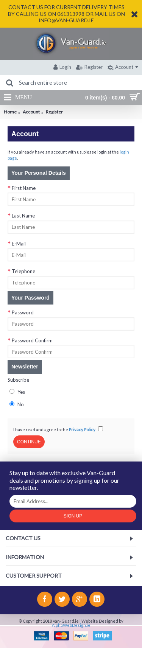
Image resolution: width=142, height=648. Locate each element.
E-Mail (19, 244)
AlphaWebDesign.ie (71, 625)
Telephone (23, 271)
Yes (17, 392)
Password (23, 312)
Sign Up (73, 516)
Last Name (23, 216)
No (16, 404)
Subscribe (18, 380)
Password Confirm (32, 340)
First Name (24, 188)
